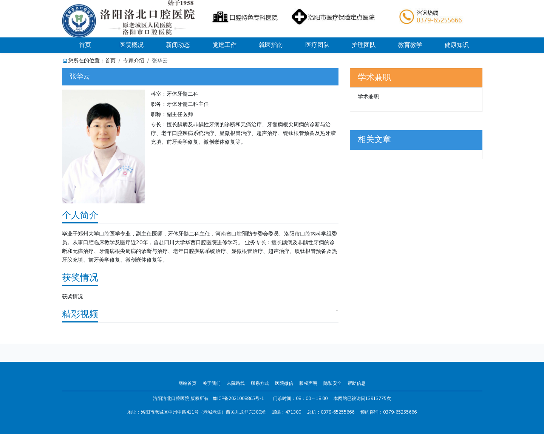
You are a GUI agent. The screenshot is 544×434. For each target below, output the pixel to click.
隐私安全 (332, 383)
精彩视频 (80, 314)
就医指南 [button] (271, 45)
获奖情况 (80, 277)
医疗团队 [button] (317, 45)
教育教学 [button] (410, 45)
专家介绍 (133, 60)
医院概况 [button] (131, 45)
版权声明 (308, 383)
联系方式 (260, 383)
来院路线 (236, 383)
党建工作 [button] (224, 45)
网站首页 (187, 383)
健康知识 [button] (457, 45)
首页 (93, 44)
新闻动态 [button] (178, 45)
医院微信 (284, 383)
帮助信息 (357, 383)
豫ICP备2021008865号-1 (238, 398)
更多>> (337, 310)
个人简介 (80, 215)
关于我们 (211, 383)
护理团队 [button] (364, 45)
